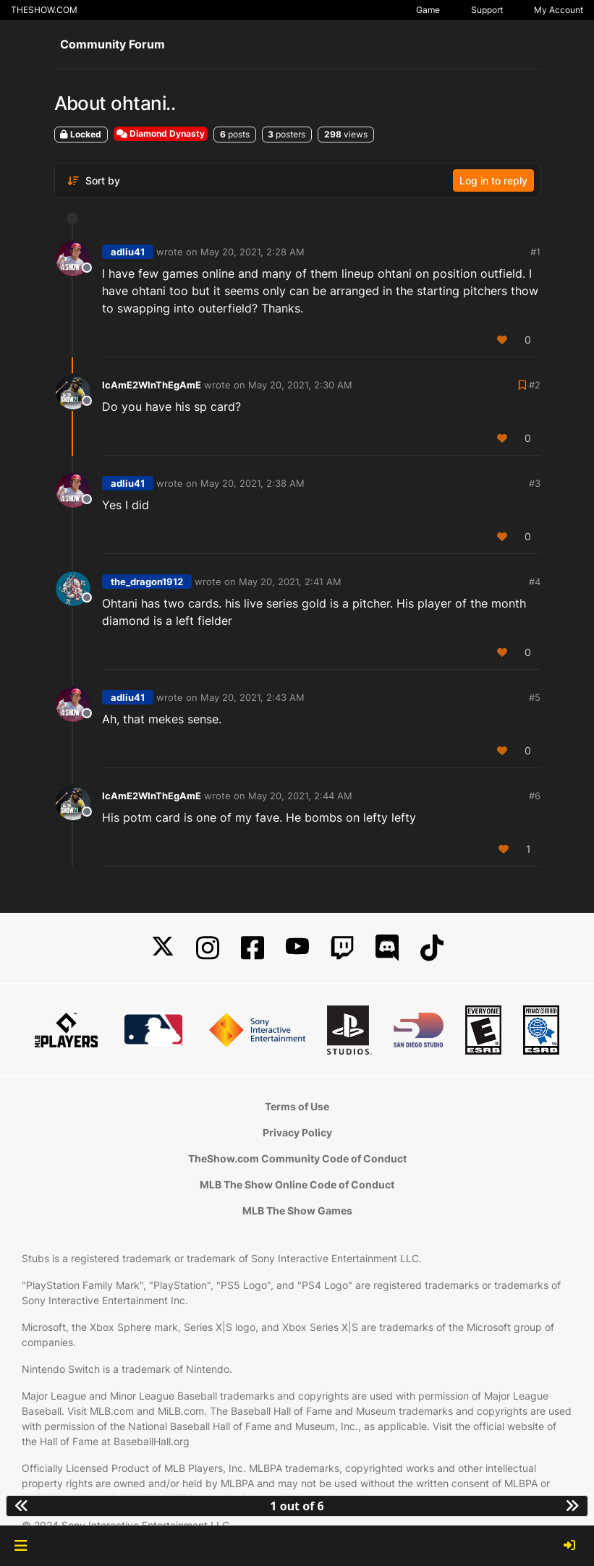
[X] (162, 948)
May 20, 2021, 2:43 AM (252, 697)
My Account (558, 9)
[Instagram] (207, 948)
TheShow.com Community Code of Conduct (297, 1158)
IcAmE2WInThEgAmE (151, 385)
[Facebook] (252, 948)
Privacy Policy (297, 1132)
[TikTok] (432, 948)
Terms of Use (297, 1106)
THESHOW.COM (44, 9)
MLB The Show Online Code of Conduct (297, 1184)
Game (428, 9)
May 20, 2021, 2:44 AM (300, 795)
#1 (535, 252)
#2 (534, 385)
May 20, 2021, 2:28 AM (252, 252)
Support (487, 9)
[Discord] (387, 948)
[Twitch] (342, 948)
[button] (20, 1545)
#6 (534, 795)
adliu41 (128, 252)
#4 (534, 581)
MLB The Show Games (297, 1210)
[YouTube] (297, 948)
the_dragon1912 (147, 581)
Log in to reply (493, 180)
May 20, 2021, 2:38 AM (252, 483)
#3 (534, 483)
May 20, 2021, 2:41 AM (290, 581)
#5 (534, 697)
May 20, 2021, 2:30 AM (300, 385)
